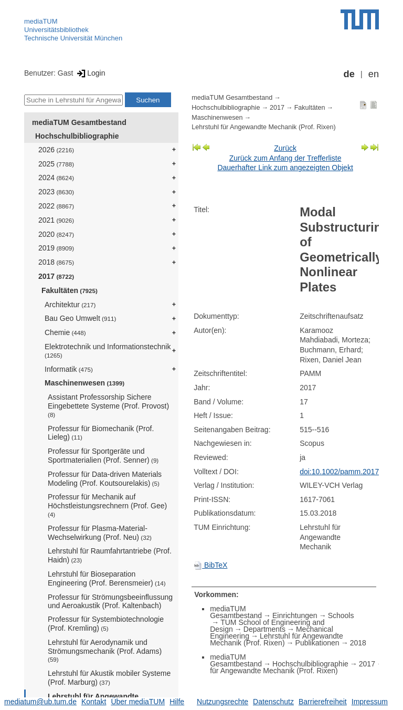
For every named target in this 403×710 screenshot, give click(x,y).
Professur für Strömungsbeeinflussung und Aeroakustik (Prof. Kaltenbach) (110, 601)
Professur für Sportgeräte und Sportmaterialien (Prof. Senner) (103, 455)
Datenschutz (273, 701)
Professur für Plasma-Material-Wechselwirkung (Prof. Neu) (100, 532)
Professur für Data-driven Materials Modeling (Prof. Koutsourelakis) (105, 478)
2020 (56, 234)
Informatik (69, 369)
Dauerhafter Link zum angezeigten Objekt (285, 167)
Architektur (70, 304)
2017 (56, 276)
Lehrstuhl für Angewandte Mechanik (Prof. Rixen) (263, 127)
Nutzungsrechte (222, 701)
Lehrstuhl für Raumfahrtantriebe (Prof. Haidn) (110, 555)
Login (90, 73)
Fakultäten (69, 290)
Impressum (370, 701)
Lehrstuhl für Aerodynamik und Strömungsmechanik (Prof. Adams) (105, 650)
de (349, 74)
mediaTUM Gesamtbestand (79, 122)
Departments (264, 629)
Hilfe (176, 701)
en (373, 74)
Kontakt (93, 701)
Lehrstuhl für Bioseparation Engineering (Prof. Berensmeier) (107, 578)
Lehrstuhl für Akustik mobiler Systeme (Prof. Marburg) (109, 677)
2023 (56, 191)
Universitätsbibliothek (56, 30)
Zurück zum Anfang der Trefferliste (285, 158)
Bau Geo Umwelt (80, 318)
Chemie (65, 332)
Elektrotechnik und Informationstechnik (108, 350)
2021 (56, 220)
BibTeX (210, 565)
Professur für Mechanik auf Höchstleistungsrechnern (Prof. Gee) (107, 505)
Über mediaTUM (138, 701)
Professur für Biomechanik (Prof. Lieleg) (101, 433)
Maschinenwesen (84, 383)
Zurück (285, 148)
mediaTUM (41, 21)
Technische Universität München (73, 38)
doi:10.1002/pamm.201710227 (349, 471)
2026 (56, 149)
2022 (56, 206)
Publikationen (317, 643)
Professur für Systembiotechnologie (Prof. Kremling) (106, 623)
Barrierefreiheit (323, 701)
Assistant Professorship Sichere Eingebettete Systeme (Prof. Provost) (108, 405)
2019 (56, 248)
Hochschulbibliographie (77, 136)
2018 (56, 262)
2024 (56, 177)
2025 (56, 164)
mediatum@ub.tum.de (40, 701)
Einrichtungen (294, 615)
